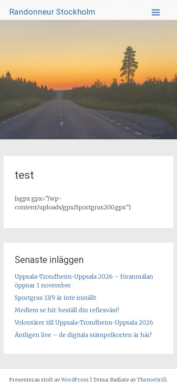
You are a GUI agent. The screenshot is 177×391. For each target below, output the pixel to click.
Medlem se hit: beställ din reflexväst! (67, 310)
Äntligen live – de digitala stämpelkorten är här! (83, 334)
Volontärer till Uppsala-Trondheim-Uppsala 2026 (84, 322)
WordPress (74, 379)
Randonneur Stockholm (52, 11)
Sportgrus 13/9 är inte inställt (55, 297)
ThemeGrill (152, 379)
